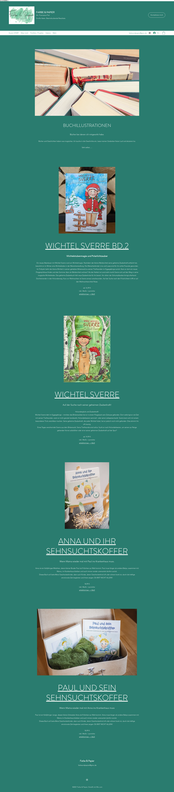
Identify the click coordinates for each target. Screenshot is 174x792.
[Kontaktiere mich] (156, 15)
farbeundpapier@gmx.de (138, 33)
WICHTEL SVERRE (87, 394)
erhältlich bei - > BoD (87, 294)
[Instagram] (150, 33)
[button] (163, 33)
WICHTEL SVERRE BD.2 (87, 245)
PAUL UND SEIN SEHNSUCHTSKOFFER (87, 692)
